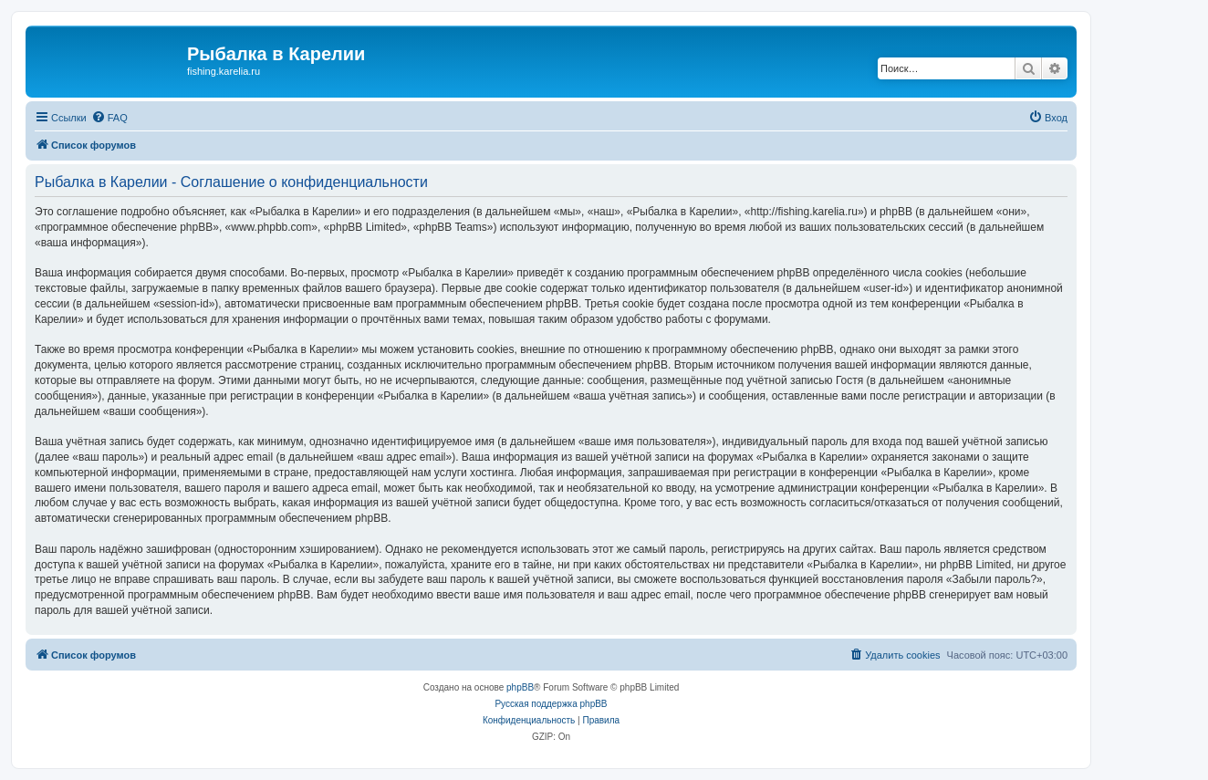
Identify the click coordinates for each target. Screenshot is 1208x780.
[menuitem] (109, 118)
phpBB (520, 687)
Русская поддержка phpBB (551, 704)
